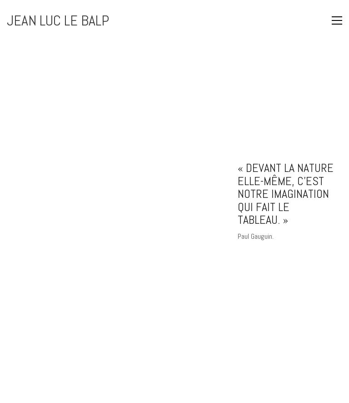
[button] (319, 20)
